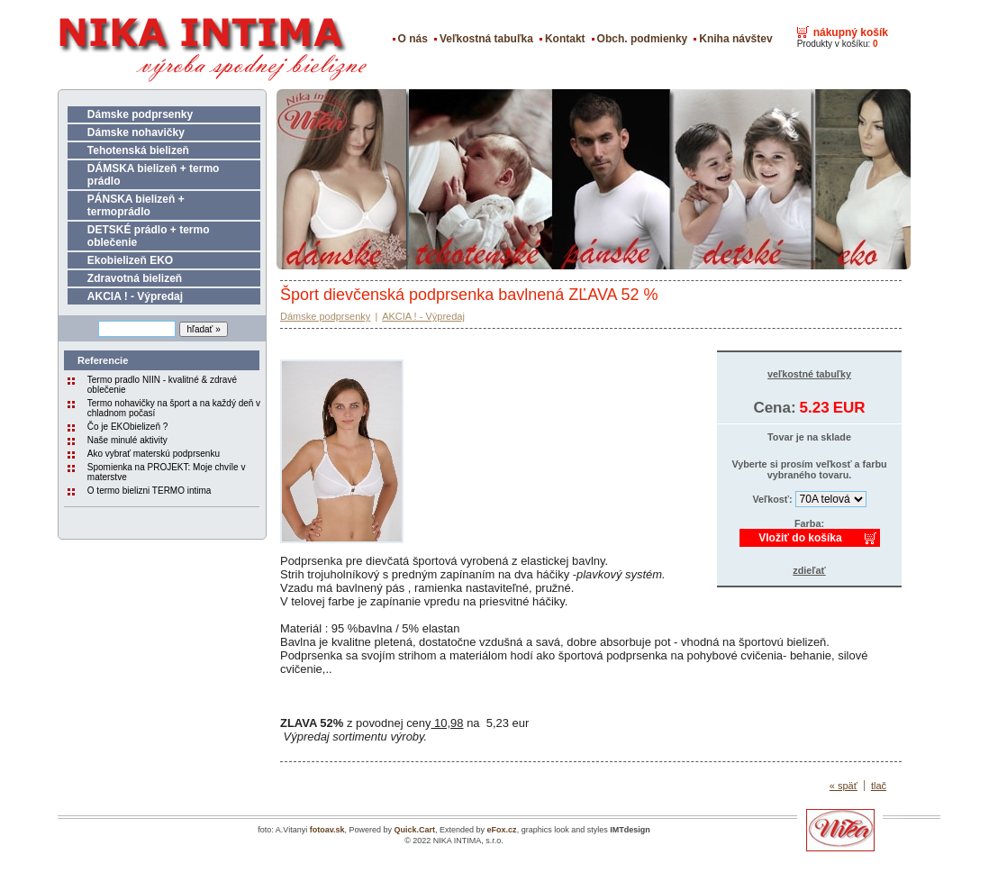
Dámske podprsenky (140, 114)
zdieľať (809, 570)
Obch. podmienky (642, 38)
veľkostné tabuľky (809, 373)
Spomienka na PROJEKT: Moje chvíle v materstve (166, 472)
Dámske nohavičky (136, 132)
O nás (413, 38)
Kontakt (565, 38)
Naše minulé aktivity (127, 440)
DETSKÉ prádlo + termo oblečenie (148, 236)
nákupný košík (850, 32)
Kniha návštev (735, 38)
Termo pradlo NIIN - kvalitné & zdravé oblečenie (162, 385)
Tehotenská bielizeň (138, 150)
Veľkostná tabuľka (486, 38)
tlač (878, 785)
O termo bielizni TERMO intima (149, 491)
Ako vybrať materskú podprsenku (153, 454)
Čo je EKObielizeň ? (127, 427)
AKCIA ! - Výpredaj (135, 296)
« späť (843, 785)
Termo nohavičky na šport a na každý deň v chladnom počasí (173, 408)
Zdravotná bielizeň (134, 278)
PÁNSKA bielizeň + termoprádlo (136, 205)
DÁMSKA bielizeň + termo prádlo (153, 174)
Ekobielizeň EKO (130, 260)
